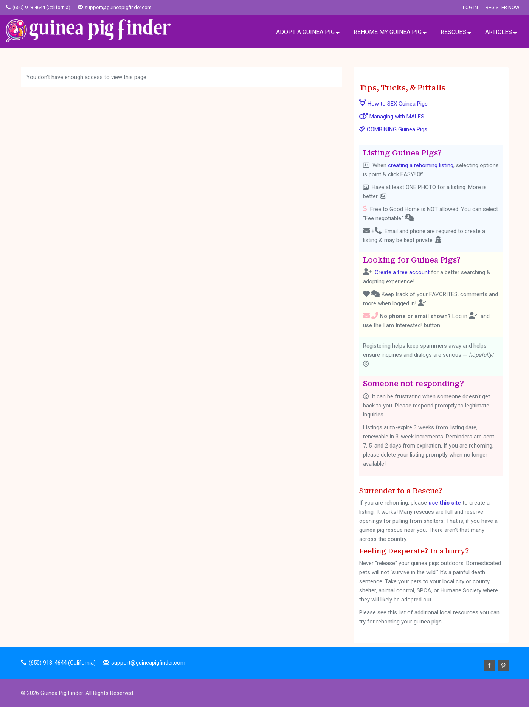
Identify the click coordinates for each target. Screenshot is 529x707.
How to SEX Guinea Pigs (393, 103)
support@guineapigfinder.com (118, 7)
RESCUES (453, 32)
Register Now (503, 7)
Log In (470, 7)
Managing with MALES (391, 116)
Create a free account (402, 272)
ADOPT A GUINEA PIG (305, 32)
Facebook (489, 665)
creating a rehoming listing (420, 165)
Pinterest (503, 665)
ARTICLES (498, 32)
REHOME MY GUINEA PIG (388, 32)
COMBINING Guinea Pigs (393, 129)
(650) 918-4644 (28, 7)
